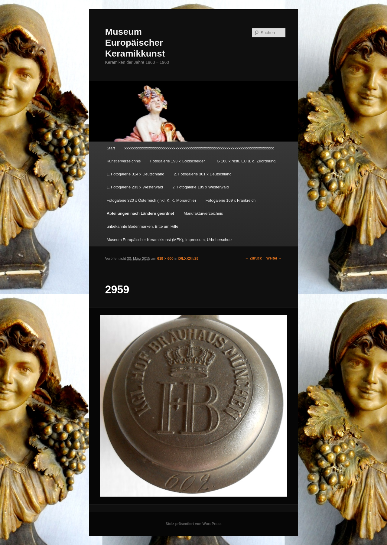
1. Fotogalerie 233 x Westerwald (135, 187)
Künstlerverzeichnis (124, 161)
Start (111, 148)
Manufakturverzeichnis (203, 213)
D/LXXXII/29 (188, 258)
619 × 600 (165, 258)
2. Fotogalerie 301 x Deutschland (203, 174)
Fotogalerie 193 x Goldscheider (177, 161)
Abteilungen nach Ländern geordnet (140, 213)
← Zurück (253, 258)
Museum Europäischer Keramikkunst (135, 42)
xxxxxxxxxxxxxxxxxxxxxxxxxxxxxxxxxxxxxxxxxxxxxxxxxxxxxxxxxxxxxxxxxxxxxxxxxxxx (199, 148)
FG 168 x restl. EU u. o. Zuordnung (244, 161)
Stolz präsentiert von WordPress (193, 524)
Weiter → (274, 258)
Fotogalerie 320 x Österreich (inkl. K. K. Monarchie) (151, 200)
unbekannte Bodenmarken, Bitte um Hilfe (142, 226)
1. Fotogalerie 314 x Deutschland (135, 174)
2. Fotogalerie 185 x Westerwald (200, 187)
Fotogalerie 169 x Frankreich (230, 200)
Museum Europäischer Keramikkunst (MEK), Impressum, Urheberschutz (170, 239)
